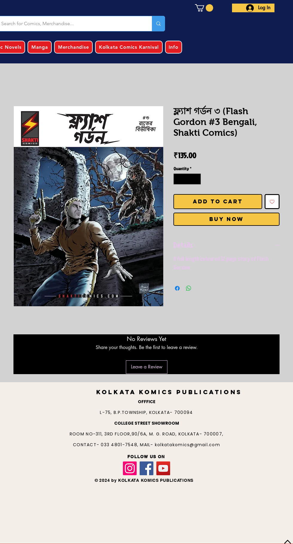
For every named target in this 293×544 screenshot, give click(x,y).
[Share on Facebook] (177, 288)
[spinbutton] (187, 179)
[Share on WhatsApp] (188, 288)
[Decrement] (178, 179)
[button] (204, 8)
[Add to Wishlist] (272, 201)
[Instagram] (130, 468)
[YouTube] (163, 468)
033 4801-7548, (120, 445)
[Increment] (196, 179)
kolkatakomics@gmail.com (187, 445)
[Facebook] (146, 468)
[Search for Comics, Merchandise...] (158, 23)
